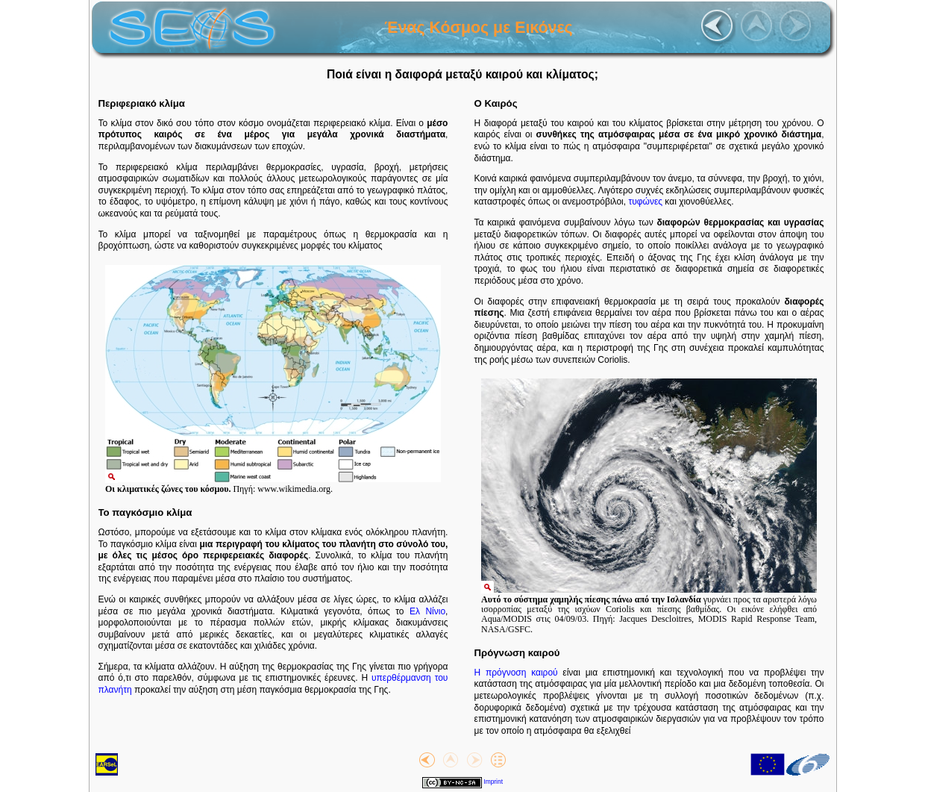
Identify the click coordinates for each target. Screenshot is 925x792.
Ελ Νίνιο (427, 611)
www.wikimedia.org (293, 489)
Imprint (493, 781)
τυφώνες (645, 201)
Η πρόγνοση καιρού (516, 672)
